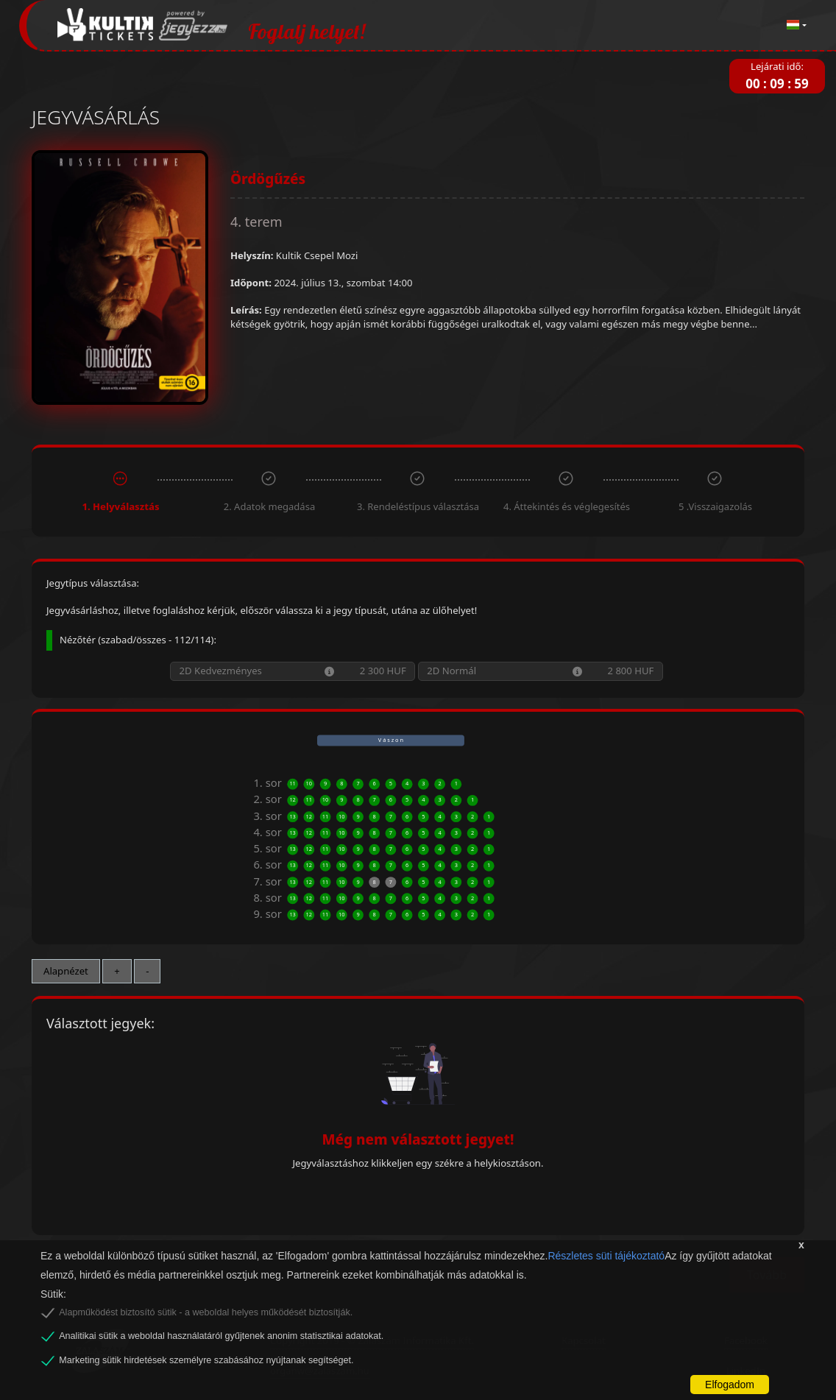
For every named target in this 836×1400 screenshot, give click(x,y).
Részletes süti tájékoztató (606, 1256)
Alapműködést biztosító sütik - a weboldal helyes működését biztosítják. (206, 1312)
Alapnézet (65, 970)
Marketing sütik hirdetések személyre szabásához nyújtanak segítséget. (206, 1360)
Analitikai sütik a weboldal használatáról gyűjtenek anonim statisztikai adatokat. (221, 1336)
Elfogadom (729, 1384)
